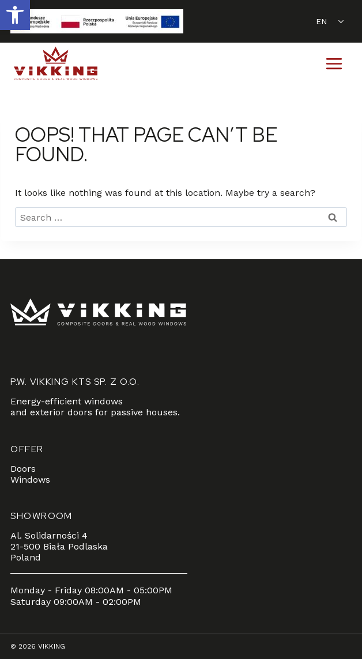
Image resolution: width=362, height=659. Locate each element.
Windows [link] (30, 479)
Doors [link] (23, 468)
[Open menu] (333, 63)
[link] (15, 15)
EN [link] (321, 21)
